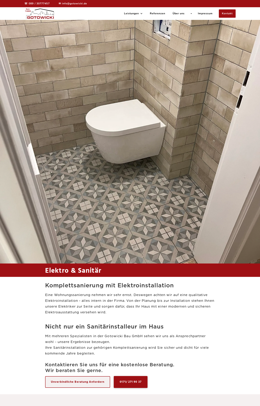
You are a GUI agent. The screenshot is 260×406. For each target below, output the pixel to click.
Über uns (179, 13)
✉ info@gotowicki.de (73, 3)
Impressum (205, 13)
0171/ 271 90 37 (131, 382)
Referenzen (157, 13)
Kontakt (227, 13)
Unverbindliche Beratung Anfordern (77, 382)
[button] (133, 13)
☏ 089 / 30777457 (37, 3)
